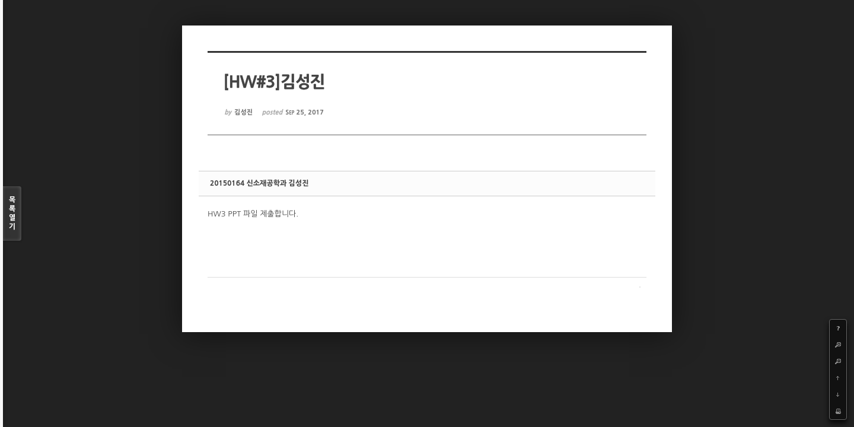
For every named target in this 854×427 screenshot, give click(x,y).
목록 (12, 213)
